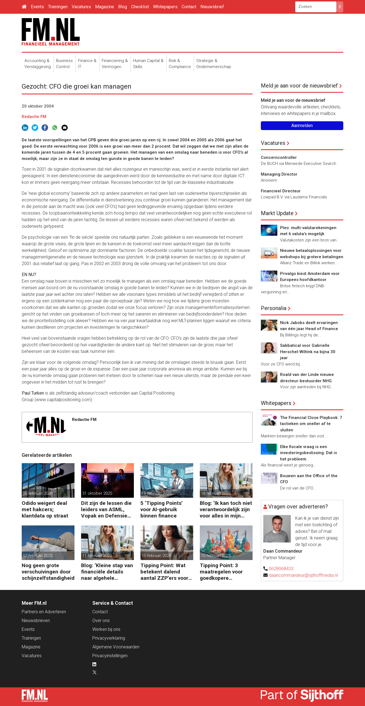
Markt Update (277, 213)
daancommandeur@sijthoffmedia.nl (303, 575)
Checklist (140, 6)
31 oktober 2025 (97, 493)
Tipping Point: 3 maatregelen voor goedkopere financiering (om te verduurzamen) (223, 571)
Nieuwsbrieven (36, 620)
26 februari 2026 (37, 493)
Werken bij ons (106, 629)
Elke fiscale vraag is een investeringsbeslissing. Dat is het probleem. (308, 453)
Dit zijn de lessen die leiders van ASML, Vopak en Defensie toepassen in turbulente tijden (106, 509)
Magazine (104, 6)
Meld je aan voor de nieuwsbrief (299, 85)
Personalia (273, 308)
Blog (122, 6)
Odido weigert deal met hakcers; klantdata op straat (45, 509)
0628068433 (281, 568)
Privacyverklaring (108, 638)
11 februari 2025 (97, 555)
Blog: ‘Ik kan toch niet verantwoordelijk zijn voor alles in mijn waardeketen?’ (226, 509)
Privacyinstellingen (110, 655)
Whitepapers (165, 6)
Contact (189, 6)
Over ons (101, 620)
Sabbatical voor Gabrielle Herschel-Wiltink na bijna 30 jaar (307, 351)
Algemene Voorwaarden (115, 646)
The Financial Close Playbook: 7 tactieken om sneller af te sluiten (311, 423)
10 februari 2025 (156, 555)
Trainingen (58, 6)
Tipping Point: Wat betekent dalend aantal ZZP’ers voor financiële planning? (165, 571)
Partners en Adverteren (44, 611)
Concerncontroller (279, 157)
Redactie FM (34, 116)
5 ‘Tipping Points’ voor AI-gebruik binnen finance (161, 509)
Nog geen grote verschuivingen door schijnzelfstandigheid (48, 571)
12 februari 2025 (37, 555)
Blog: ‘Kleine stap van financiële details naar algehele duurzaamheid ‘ (107, 571)
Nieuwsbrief (212, 6)
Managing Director (279, 174)
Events (37, 6)
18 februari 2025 (156, 493)
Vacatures (81, 6)
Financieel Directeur (281, 191)
